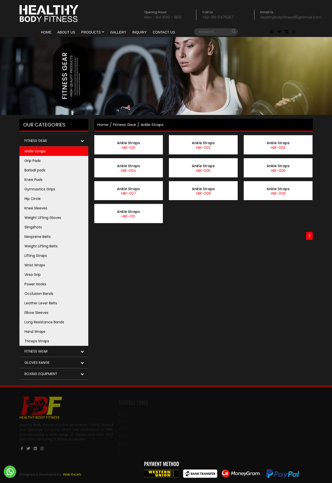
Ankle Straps (35, 151)
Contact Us (164, 32)
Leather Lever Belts (40, 303)
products (92, 32)
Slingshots (33, 227)
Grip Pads (32, 160)
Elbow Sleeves (36, 312)
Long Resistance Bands (44, 322)
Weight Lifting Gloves (42, 217)
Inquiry (139, 32)
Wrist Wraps (34, 265)
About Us (66, 32)
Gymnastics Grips (39, 189)
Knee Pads (33, 179)
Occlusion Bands (38, 293)
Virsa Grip (32, 274)
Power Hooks (35, 284)
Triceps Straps (36, 341)
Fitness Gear (124, 124)
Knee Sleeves (35, 208)
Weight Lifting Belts (41, 246)
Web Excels (72, 474)
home (103, 124)
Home (46, 32)
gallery (118, 32)
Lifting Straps (35, 255)
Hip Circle (32, 198)
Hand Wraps (34, 331)
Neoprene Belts (37, 236)
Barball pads (34, 170)
